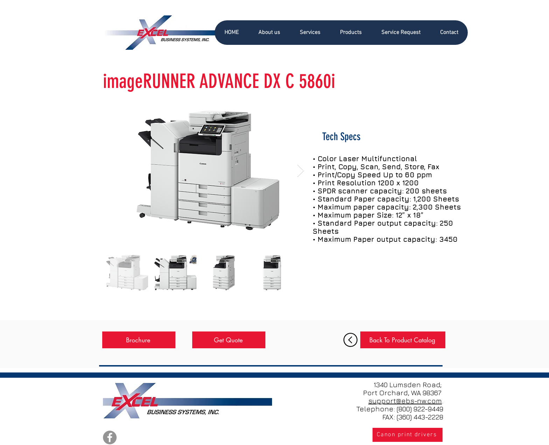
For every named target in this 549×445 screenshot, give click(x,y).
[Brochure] (138, 339)
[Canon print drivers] (408, 435)
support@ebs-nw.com (405, 401)
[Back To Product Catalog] (402, 339)
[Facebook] (110, 437)
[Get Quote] (228, 339)
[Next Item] (301, 171)
